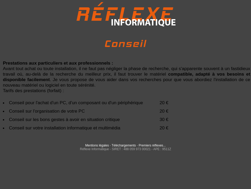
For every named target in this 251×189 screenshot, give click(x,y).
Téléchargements (124, 145)
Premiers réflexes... (152, 145)
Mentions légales (97, 145)
